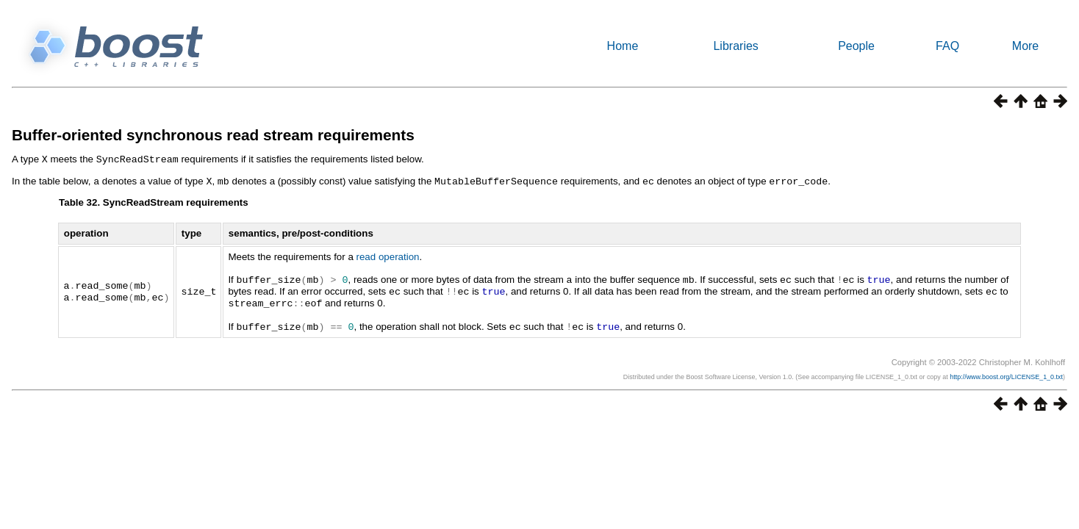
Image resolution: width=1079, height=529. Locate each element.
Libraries (735, 46)
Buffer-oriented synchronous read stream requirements (213, 134)
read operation (388, 255)
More (1025, 46)
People (856, 46)
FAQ (947, 46)
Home (623, 46)
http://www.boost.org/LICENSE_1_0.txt (1006, 372)
